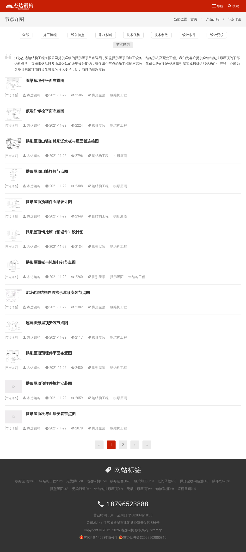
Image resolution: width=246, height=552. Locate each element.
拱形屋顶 (100, 100)
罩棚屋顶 (187, 494)
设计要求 (123, 48)
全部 (28, 36)
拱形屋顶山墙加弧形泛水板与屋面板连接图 (62, 146)
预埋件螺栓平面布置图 (45, 116)
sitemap (156, 535)
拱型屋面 (59, 494)
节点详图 (234, 19)
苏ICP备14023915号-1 (100, 543)
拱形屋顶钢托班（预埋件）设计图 (54, 237)
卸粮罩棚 (164, 494)
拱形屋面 (118, 282)
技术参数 (214, 36)
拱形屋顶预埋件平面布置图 (49, 358)
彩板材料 (138, 36)
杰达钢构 (96, 486)
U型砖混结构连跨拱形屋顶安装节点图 (58, 297)
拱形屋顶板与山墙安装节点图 (51, 418)
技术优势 (176, 36)
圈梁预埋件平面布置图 (45, 85)
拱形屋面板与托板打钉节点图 (51, 267)
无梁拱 (74, 486)
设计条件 (85, 48)
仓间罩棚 (167, 486)
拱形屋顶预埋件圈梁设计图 (49, 207)
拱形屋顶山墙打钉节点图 (47, 176)
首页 (194, 19)
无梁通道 (81, 494)
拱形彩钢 (221, 486)
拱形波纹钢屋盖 (194, 486)
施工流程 (62, 36)
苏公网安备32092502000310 (142, 543)
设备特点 (100, 36)
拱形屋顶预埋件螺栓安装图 (49, 388)
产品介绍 (213, 19)
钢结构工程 (120, 100)
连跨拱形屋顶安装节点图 (47, 328)
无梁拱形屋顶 (139, 494)
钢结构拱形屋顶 (108, 494)
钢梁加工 (144, 486)
